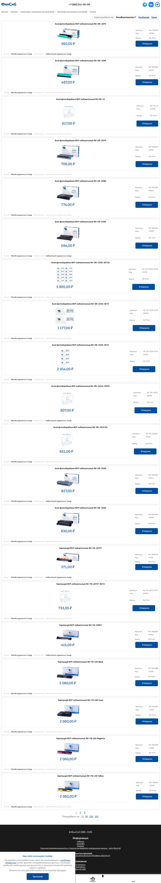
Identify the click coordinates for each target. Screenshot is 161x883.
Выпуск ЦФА (80, 869)
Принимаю (38, 876)
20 (82, 816)
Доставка (81, 844)
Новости (80, 841)
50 (86, 816)
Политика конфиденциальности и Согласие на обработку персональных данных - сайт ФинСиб (80, 848)
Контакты (80, 867)
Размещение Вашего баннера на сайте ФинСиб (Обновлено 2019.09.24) (80, 854)
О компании (80, 865)
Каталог (80, 846)
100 (91, 816)
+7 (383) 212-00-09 (79, 4)
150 (96, 816)
